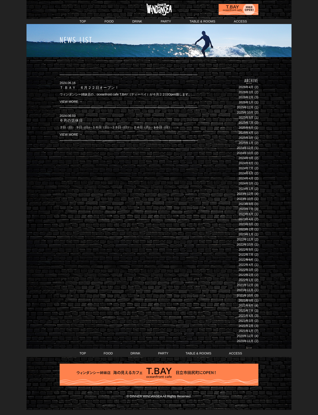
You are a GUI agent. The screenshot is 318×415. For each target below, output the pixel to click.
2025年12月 (245, 107)
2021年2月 (246, 326)
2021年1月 (246, 331)
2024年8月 (246, 163)
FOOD (109, 21)
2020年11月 (245, 341)
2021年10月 (245, 295)
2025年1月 (246, 143)
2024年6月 (246, 173)
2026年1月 (246, 102)
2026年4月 (246, 87)
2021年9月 (246, 300)
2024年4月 (246, 178)
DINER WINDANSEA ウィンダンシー (159, 8)
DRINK (137, 21)
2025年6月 (246, 127)
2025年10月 (245, 112)
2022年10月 (245, 244)
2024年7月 (246, 168)
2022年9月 (246, 249)
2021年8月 (246, 305)
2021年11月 (245, 290)
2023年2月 (246, 229)
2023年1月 (246, 234)
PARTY (166, 21)
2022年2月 (246, 275)
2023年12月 (245, 193)
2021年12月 (245, 285)
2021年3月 (246, 320)
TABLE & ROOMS (202, 21)
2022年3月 (246, 270)
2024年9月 (246, 158)
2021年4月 (246, 315)
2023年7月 (246, 209)
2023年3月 (246, 224)
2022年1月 (246, 280)
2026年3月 (246, 92)
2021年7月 (246, 310)
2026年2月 (246, 97)
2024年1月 (246, 188)
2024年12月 (245, 148)
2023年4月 (246, 219)
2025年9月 (246, 117)
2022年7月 (246, 254)
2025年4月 (246, 132)
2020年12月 (245, 336)
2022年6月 (246, 259)
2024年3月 (246, 183)
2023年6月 (246, 214)
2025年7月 (246, 122)
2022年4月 (246, 264)
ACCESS (240, 21)
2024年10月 (245, 153)
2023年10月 (245, 199)
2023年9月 (246, 204)
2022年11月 (245, 239)
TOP (83, 21)
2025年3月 (246, 138)
